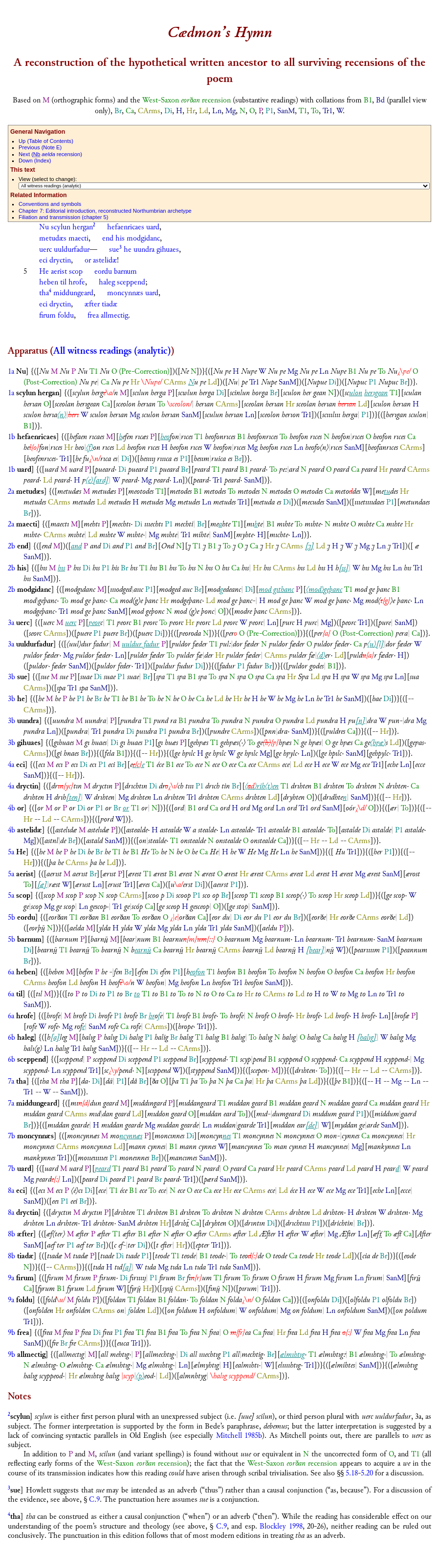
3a (11, 622)
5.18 (352, 1473)
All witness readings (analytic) (112, 351)
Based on (28, 100)
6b (11, 1037)
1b (11, 437)
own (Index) (35, 160)
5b (11, 917)
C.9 (94, 1499)
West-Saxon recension (186, 100)
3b (11, 677)
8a (11, 1190)
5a (11, 852)
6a (11, 972)
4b (11, 808)
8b (11, 1234)
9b (11, 1332)
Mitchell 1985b (239, 1435)
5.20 (367, 1473)
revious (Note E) (40, 147)
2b (11, 546)
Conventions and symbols (50, 204)
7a (11, 1081)
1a (11, 371)
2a (11, 491)
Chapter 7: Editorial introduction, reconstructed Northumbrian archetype (105, 211)
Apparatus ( (30, 351)
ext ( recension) (50, 154)
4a (11, 764)
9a (11, 1278)
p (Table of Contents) (46, 141)
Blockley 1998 (281, 1526)
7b (11, 1136)
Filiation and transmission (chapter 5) (63, 217)
